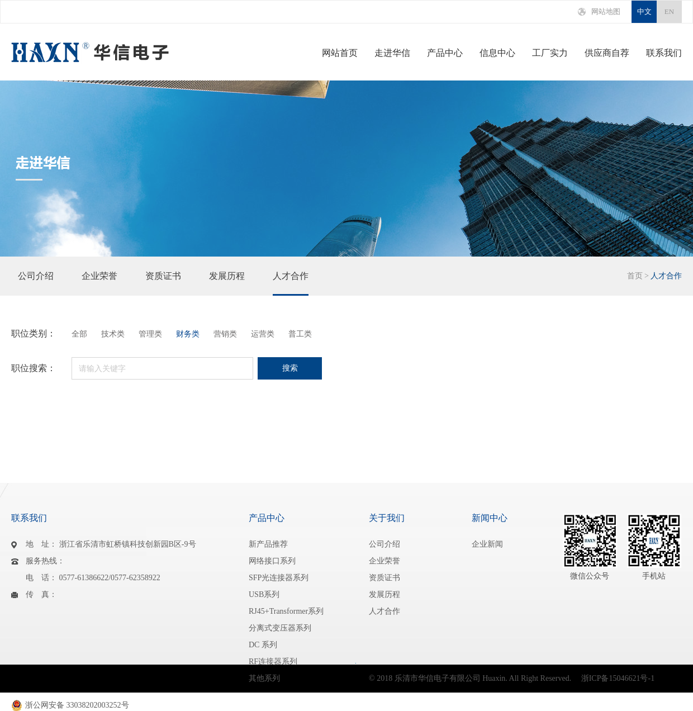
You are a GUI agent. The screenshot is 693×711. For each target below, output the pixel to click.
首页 (635, 276)
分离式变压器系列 (280, 628)
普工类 (300, 334)
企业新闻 (487, 544)
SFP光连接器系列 (278, 577)
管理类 (150, 334)
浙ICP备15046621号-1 (617, 678)
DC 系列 (263, 645)
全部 (79, 334)
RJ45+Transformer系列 (286, 611)
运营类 (262, 334)
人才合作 (290, 283)
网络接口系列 (272, 561)
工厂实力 (550, 53)
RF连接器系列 (273, 661)
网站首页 (340, 53)
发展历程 (227, 283)
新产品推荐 (268, 544)
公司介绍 (36, 283)
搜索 (290, 368)
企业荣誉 (99, 283)
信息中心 (497, 53)
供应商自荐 (607, 53)
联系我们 (664, 53)
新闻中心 (489, 518)
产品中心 (445, 53)
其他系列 (264, 678)
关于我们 (387, 518)
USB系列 (264, 594)
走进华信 (392, 53)
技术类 (113, 334)
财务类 (188, 334)
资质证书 (163, 283)
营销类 (225, 334)
